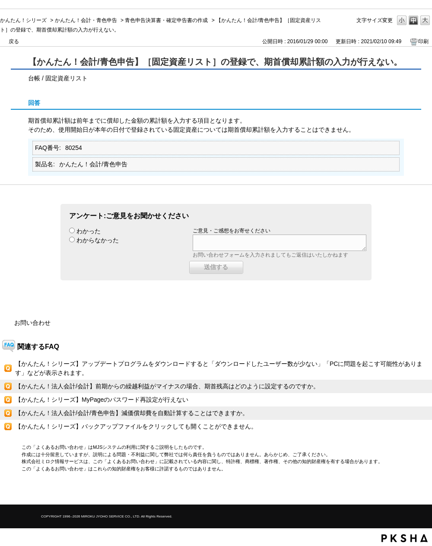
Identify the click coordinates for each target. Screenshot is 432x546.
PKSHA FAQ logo (404, 538)
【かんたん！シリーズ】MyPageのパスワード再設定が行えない (101, 399)
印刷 (423, 41)
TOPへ (410, 490)
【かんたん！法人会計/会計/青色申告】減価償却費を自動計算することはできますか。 (131, 413)
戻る (14, 41)
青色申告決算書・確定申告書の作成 (166, 20)
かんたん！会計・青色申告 (86, 20)
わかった (88, 231)
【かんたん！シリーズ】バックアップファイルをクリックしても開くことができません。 (136, 426)
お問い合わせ (32, 322)
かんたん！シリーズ (23, 20)
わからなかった (97, 240)
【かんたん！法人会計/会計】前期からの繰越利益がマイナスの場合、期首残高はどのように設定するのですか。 (167, 386)
